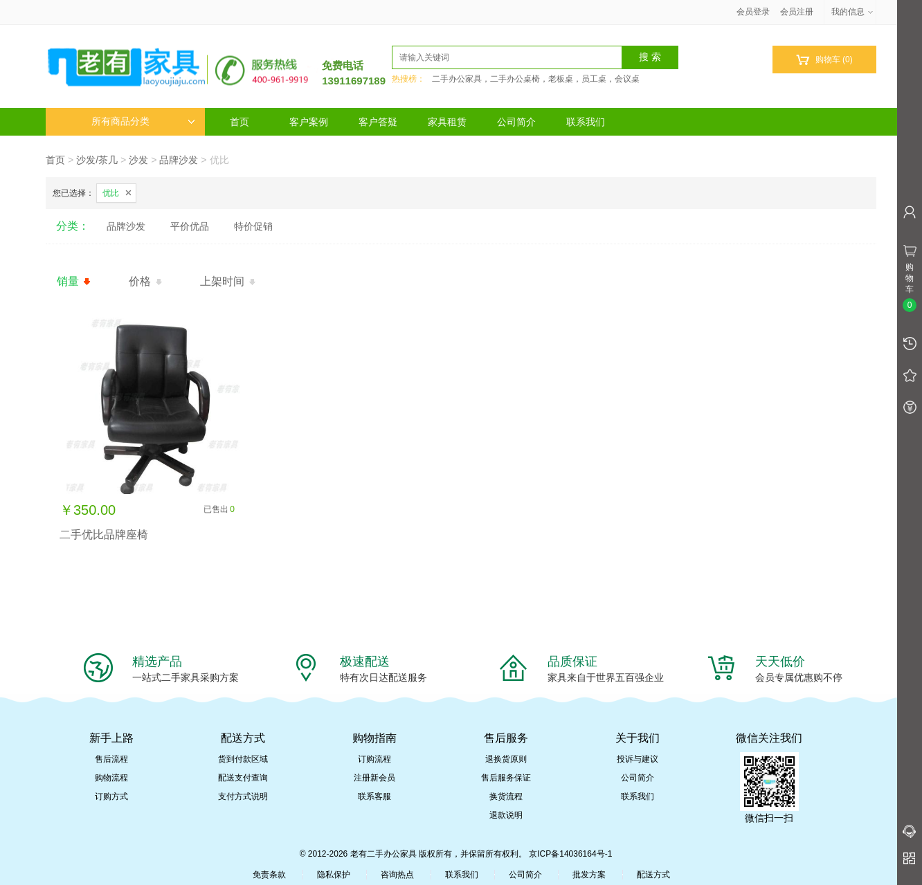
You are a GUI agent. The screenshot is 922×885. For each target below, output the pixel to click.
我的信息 (852, 12)
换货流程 (506, 796)
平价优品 (189, 226)
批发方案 (589, 874)
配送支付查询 (243, 778)
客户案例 (308, 121)
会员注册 (796, 12)
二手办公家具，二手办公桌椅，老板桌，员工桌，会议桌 (536, 79)
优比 (110, 193)
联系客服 (374, 796)
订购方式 (111, 796)
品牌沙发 (178, 159)
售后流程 (111, 759)
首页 (239, 121)
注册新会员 (374, 778)
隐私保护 (333, 874)
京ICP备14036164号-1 (570, 854)
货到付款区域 (243, 759)
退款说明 (506, 815)
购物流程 (111, 778)
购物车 (824, 60)
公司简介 (516, 121)
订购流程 (374, 759)
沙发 (138, 159)
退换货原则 (506, 759)
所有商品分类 (143, 121)
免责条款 (269, 874)
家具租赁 (447, 121)
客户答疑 (378, 121)
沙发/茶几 (97, 159)
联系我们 (585, 121)
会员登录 (753, 12)
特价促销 (253, 226)
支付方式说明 (243, 796)
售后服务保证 (506, 778)
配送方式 (653, 874)
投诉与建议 (637, 759)
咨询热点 (397, 874)
